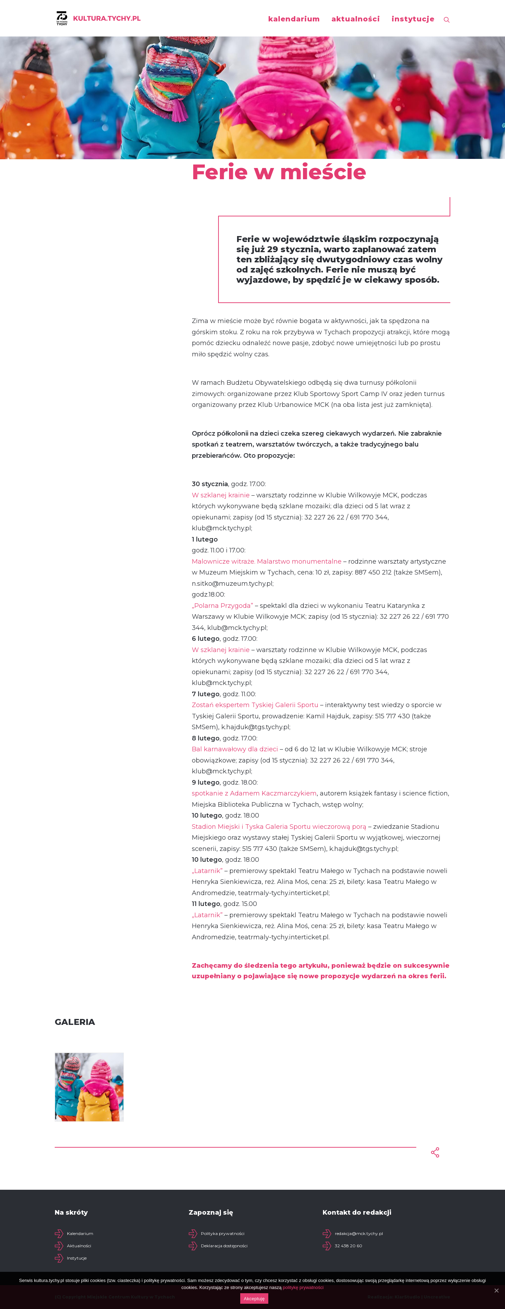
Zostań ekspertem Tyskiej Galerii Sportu (255, 705)
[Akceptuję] (496, 1290)
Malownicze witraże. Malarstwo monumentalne (267, 561)
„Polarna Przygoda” (222, 606)
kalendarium (294, 19)
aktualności (355, 19)
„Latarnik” (207, 871)
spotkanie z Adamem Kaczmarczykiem (254, 793)
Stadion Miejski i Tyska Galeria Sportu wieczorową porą (279, 827)
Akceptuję (254, 1298)
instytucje (413, 19)
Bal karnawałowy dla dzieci (235, 749)
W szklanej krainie (221, 495)
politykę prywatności (303, 1287)
